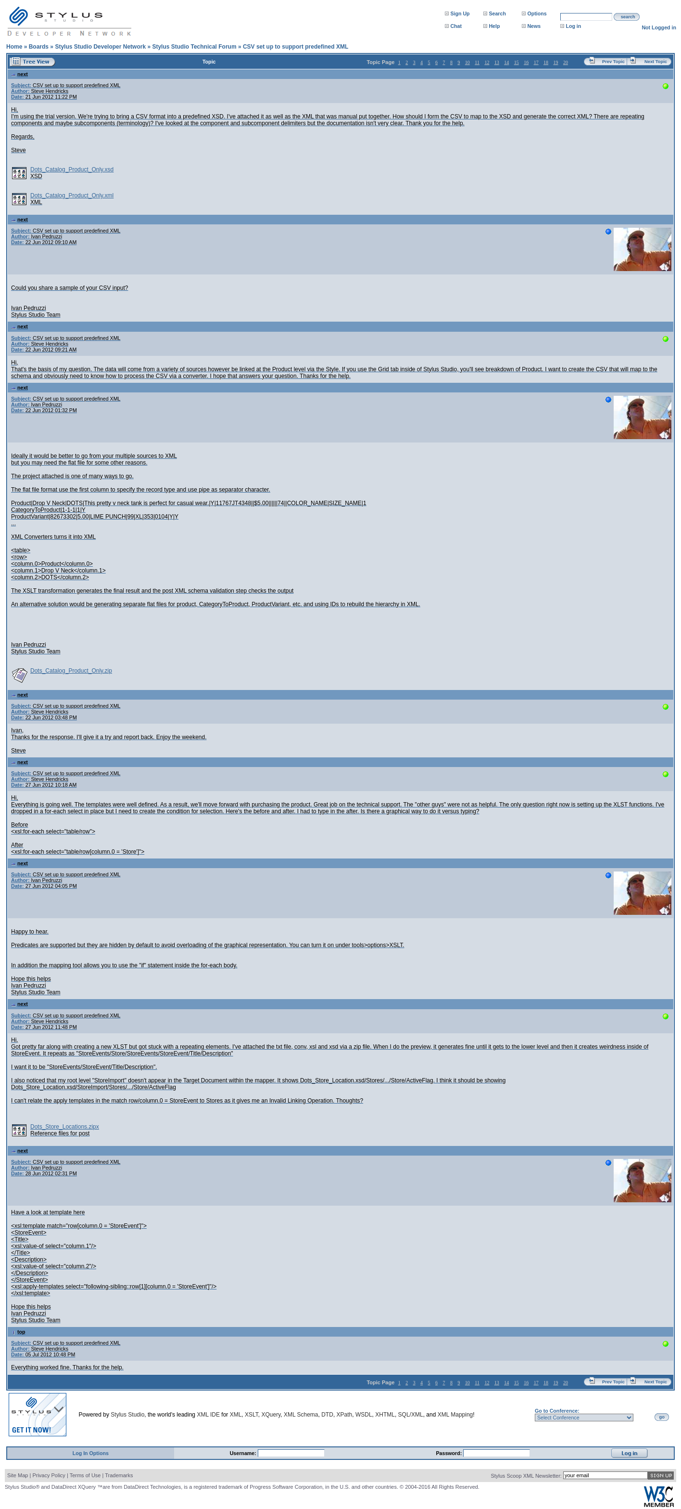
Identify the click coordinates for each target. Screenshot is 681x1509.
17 (536, 62)
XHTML (385, 1414)
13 (496, 62)
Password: (449, 1453)
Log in (573, 26)
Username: (244, 1453)
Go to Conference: (557, 1411)
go (662, 1417)
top (18, 1332)
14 (506, 62)
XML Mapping (455, 1414)
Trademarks (119, 1475)
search (628, 16)
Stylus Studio (127, 1414)
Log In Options (91, 1453)
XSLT (251, 1414)
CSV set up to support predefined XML (295, 46)
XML (236, 1414)
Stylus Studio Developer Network (100, 46)
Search (497, 13)
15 (516, 62)
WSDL (363, 1414)
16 (526, 62)
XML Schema (301, 1414)
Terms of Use (85, 1475)
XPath (345, 1414)
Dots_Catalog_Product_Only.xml (72, 195)
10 (467, 62)
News (534, 26)
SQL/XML (410, 1414)
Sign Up (459, 13)
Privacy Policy (48, 1475)
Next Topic (655, 61)
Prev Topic (613, 61)
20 (565, 62)
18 (545, 62)
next (19, 74)
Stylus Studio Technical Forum (194, 46)
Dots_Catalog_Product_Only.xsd (72, 169)
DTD (327, 1414)
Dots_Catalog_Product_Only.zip (71, 670)
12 (486, 62)
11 (477, 62)
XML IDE (208, 1414)
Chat (456, 26)
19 (556, 62)
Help (494, 26)
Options (536, 13)
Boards (39, 46)
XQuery (270, 1414)
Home (14, 46)
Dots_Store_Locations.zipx (64, 1126)
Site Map (17, 1475)
